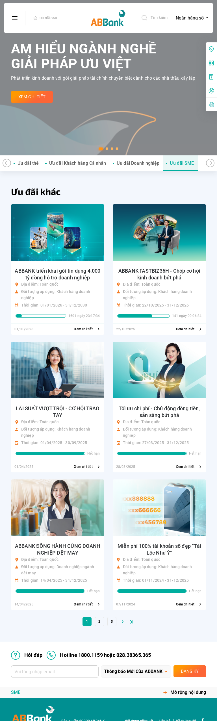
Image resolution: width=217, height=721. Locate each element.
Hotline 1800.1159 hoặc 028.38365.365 (99, 655)
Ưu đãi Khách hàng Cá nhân (77, 163)
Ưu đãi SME (49, 18)
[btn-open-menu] (14, 18)
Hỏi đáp (26, 655)
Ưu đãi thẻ (28, 163)
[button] (101, 148)
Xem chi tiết (87, 329)
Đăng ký (190, 671)
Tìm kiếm (154, 17)
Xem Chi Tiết (31, 96)
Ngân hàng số (190, 18)
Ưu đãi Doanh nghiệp (138, 163)
